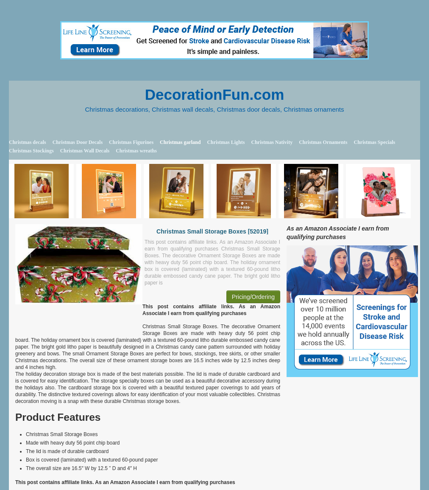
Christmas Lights (226, 142)
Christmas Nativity (271, 142)
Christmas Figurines (131, 142)
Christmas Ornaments (323, 142)
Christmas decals (27, 142)
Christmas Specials (374, 142)
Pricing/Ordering (253, 296)
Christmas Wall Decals (84, 151)
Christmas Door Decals (78, 142)
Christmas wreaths (136, 151)
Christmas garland (180, 142)
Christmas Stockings (31, 151)
